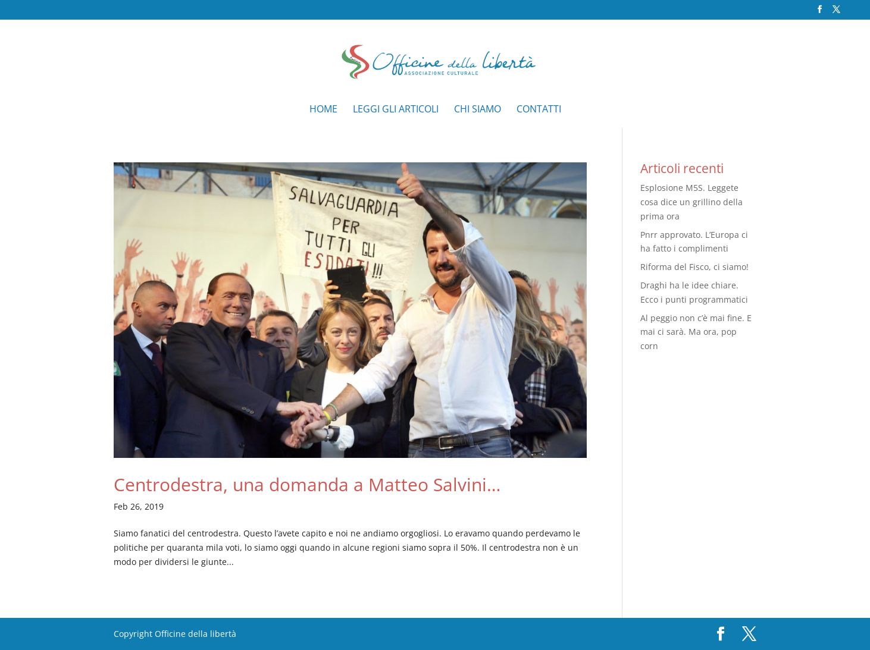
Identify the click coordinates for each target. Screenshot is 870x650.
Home (323, 110)
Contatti (539, 110)
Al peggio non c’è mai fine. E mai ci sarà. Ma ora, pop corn (696, 332)
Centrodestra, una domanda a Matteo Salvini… (307, 484)
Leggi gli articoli (396, 110)
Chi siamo (477, 110)
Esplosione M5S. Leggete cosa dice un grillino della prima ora (691, 202)
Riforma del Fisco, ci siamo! (694, 266)
